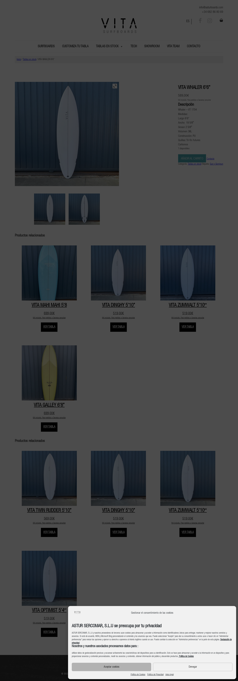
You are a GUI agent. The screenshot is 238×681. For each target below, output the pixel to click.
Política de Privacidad (155, 675)
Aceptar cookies (111, 667)
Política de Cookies (138, 675)
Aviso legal (169, 675)
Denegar (193, 667)
